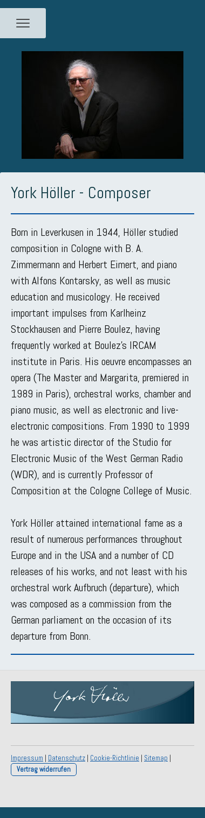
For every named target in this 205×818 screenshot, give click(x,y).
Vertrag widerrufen (44, 769)
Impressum (27, 758)
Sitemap (156, 758)
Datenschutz (66, 758)
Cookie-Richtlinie (114, 758)
